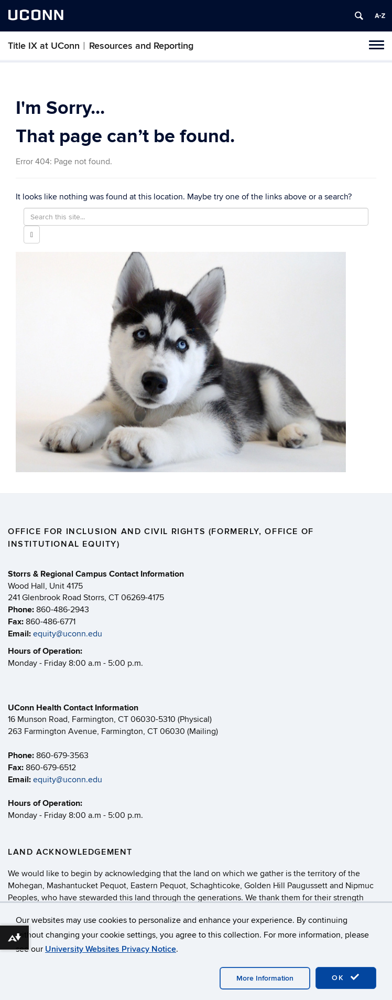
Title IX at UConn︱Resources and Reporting (100, 45)
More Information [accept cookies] (264, 978)
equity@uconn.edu (67, 634)
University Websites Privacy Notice (110, 949)
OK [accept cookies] (346, 977)
